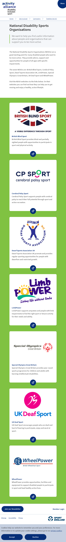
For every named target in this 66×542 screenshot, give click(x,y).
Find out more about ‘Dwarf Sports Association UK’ (33, 242)
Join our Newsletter (13, 509)
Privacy (20, 518)
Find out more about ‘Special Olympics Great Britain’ (33, 357)
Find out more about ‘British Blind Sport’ (33, 128)
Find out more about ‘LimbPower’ (33, 299)
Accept (12, 537)
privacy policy (56, 530)
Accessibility (12, 518)
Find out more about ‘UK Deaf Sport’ (33, 414)
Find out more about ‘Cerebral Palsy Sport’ (33, 185)
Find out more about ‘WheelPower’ (33, 471)
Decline (35, 537)
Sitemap (3, 518)
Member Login (58, 509)
